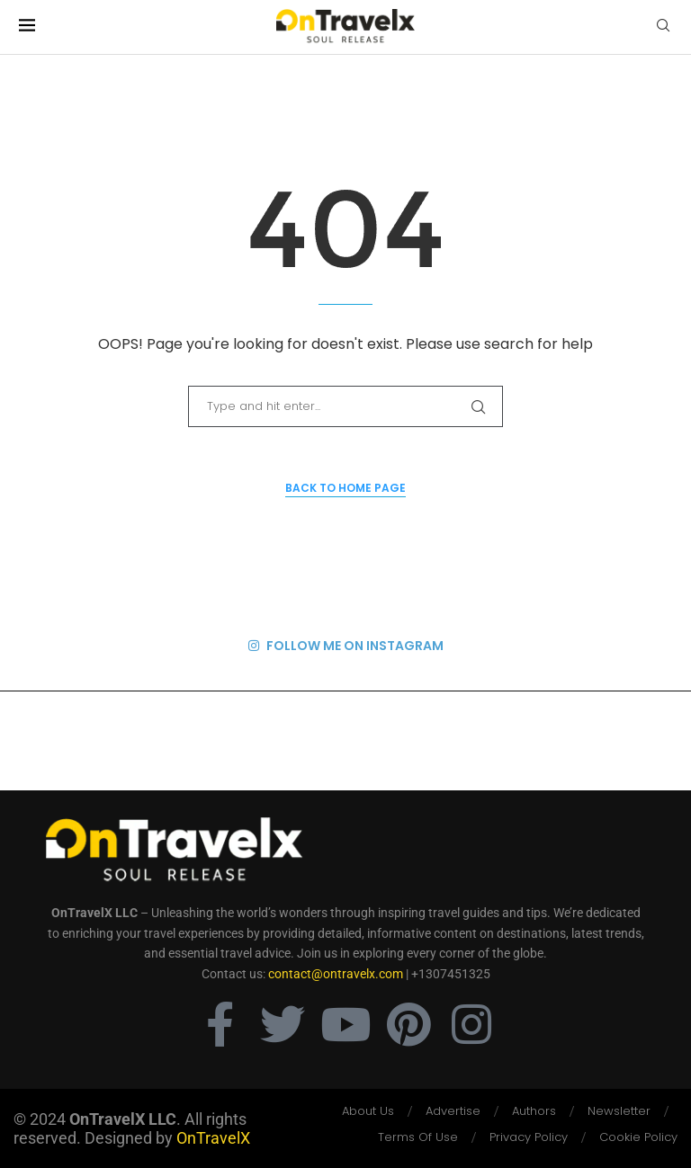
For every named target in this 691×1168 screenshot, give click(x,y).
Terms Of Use (418, 1137)
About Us (368, 1110)
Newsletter (619, 1110)
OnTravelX (213, 1137)
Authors (534, 1110)
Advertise (453, 1110)
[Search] (663, 28)
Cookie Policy (638, 1137)
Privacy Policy (528, 1137)
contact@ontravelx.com (335, 974)
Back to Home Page (345, 487)
